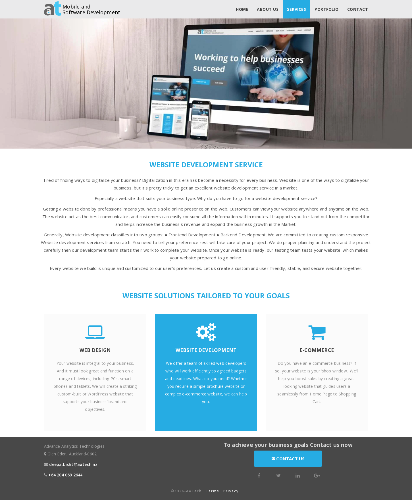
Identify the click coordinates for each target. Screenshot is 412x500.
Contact (357, 9)
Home (242, 9)
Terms (212, 491)
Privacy (231, 491)
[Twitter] (278, 475)
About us (267, 9)
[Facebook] (259, 475)
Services (296, 9)
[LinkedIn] (298, 475)
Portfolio (327, 9)
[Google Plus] (317, 475)
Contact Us (288, 458)
